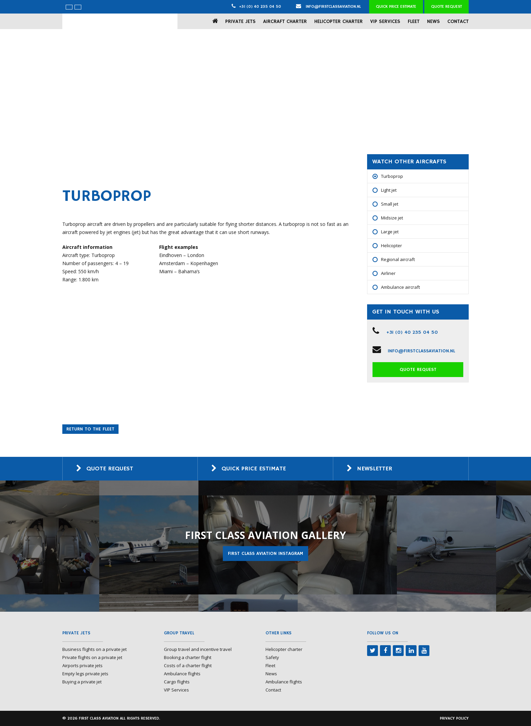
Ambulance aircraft (400, 287)
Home (216, 21)
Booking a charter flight (187, 657)
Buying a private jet (82, 682)
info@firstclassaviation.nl (328, 6)
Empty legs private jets (85, 674)
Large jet (390, 232)
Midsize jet (392, 218)
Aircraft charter (285, 21)
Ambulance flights (182, 674)
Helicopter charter (338, 21)
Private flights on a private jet (92, 657)
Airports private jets (82, 665)
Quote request (446, 6)
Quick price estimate (396, 6)
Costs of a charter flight (188, 665)
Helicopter (391, 245)
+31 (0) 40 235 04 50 (260, 6)
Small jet (389, 204)
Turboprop (392, 176)
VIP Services (385, 21)
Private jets (240, 21)
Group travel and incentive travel (198, 649)
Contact (458, 21)
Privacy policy (454, 718)
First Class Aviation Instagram (265, 554)
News (433, 21)
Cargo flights (177, 682)
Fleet (414, 21)
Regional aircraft (398, 259)
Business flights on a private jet (94, 649)
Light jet (389, 190)
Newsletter (374, 468)
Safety (272, 657)
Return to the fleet (90, 429)
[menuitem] (69, 7)
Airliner (388, 273)
